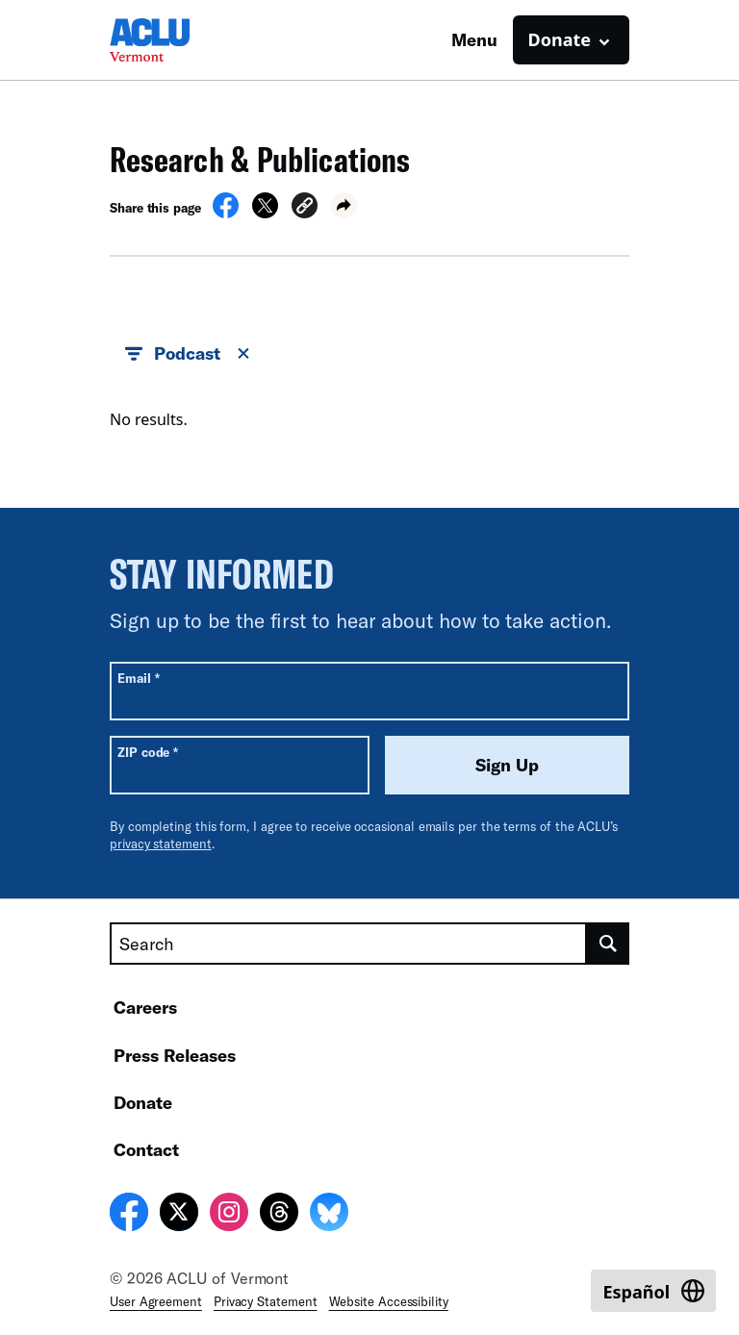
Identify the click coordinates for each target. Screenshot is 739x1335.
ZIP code (147, 751)
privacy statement (161, 843)
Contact (146, 1149)
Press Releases (175, 1055)
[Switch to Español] (653, 1291)
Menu (474, 39)
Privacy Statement (266, 1301)
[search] (608, 943)
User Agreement (156, 1301)
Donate (143, 1102)
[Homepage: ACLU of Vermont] (177, 40)
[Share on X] (265, 212)
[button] (305, 208)
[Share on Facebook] (226, 212)
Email (138, 677)
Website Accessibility (388, 1301)
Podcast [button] (188, 353)
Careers (145, 1007)
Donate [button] (559, 39)
